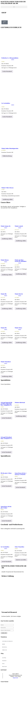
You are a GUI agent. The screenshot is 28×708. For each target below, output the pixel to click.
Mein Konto (4, 666)
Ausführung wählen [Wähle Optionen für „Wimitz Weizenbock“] (7, 376)
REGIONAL (4, 647)
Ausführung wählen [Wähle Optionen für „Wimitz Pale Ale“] (21, 308)
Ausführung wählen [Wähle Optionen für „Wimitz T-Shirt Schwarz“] (8, 199)
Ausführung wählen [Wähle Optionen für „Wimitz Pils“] (7, 308)
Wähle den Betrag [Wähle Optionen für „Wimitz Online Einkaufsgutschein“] (7, 156)
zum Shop (4, 657)
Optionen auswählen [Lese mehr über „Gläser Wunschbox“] (21, 559)
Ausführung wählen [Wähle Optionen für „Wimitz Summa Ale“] (7, 238)
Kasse (3, 663)
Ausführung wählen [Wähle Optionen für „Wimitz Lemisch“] (21, 240)
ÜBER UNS (4, 650)
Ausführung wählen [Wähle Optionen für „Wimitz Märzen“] (7, 274)
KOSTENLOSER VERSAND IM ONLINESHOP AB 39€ (13, 2)
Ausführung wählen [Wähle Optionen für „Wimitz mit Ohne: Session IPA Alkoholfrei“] (21, 274)
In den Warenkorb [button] (7, 71)
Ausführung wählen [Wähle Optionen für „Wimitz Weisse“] (21, 342)
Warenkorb (4, 660)
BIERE (3, 644)
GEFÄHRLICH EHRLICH (7, 641)
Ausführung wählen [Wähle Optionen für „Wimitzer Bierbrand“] (21, 416)
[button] (14, 7)
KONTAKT (4, 670)
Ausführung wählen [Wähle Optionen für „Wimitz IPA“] (7, 342)
